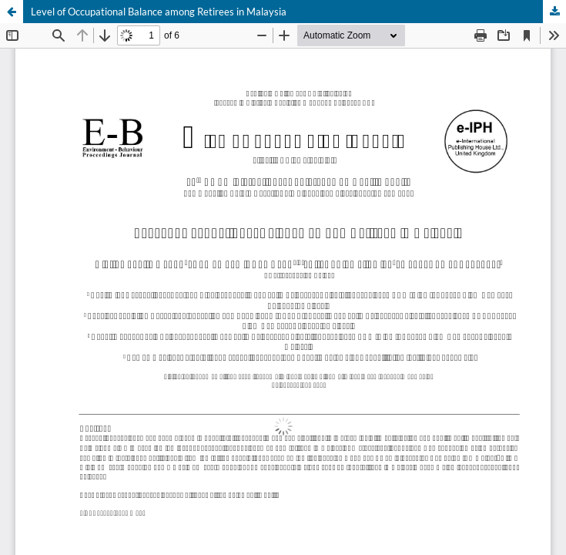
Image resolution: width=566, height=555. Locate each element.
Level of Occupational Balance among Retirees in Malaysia (158, 11)
